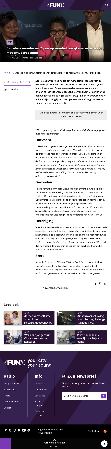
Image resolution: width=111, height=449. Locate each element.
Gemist (7, 408)
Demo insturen (11, 402)
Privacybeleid (45, 433)
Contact (39, 383)
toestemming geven (86, 113)
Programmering (12, 383)
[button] (104, 443)
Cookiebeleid (94, 431)
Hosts (7, 396)
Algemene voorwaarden (50, 430)
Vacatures (40, 396)
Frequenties (10, 389)
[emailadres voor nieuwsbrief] (84, 396)
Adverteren (41, 389)
